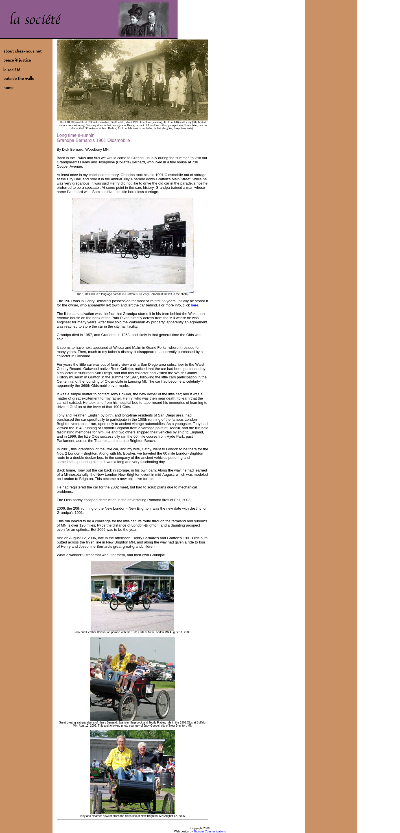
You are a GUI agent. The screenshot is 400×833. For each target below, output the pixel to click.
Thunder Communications (210, 831)
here (194, 305)
